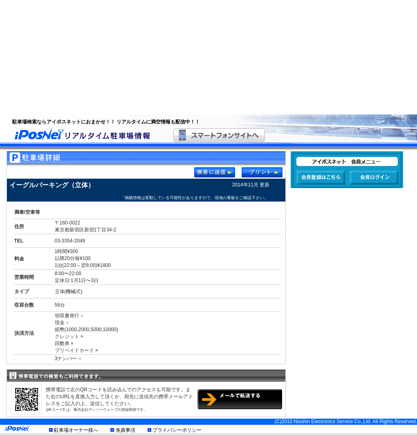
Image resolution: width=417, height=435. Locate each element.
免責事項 (125, 430)
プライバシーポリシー (177, 430)
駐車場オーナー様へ (76, 430)
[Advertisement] (157, 57)
